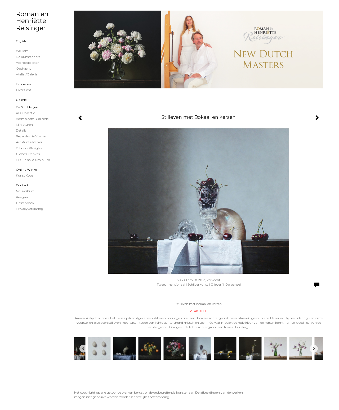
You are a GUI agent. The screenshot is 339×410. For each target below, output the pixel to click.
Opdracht (23, 68)
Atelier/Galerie (26, 74)
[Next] (314, 349)
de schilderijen (27, 107)
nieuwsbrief (25, 191)
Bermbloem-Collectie (32, 119)
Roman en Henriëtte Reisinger (32, 21)
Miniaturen (24, 125)
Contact (22, 185)
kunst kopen (25, 175)
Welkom (22, 51)
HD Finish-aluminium (33, 160)
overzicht (23, 90)
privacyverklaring (29, 209)
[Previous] (83, 349)
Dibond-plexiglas (29, 148)
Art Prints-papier (29, 142)
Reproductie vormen (31, 136)
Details (21, 130)
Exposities (23, 84)
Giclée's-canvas (28, 154)
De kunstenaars (28, 57)
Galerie (21, 100)
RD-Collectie (25, 113)
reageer (22, 197)
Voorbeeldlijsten (27, 63)
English (21, 41)
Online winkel (27, 170)
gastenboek (25, 203)
